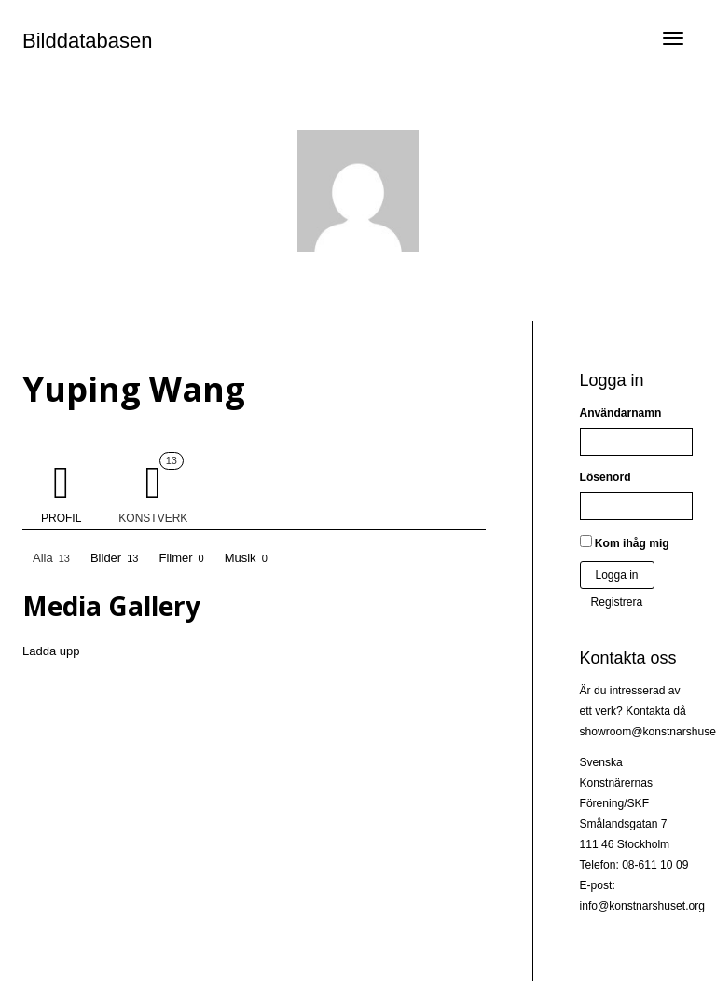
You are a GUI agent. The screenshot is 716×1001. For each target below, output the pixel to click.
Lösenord (605, 477)
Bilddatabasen (87, 40)
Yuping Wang (133, 389)
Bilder (114, 559)
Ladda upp (50, 651)
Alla (51, 559)
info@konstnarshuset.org (642, 905)
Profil (61, 518)
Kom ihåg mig (624, 542)
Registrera (617, 602)
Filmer (180, 559)
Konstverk (152, 488)
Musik (246, 559)
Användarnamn (621, 412)
